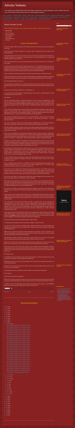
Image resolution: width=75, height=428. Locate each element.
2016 (7, 322)
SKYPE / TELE (9, 15)
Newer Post (7, 291)
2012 (7, 401)
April (8, 388)
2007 (7, 411)
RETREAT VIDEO (31, 15)
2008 (7, 409)
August (8, 380)
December (9, 323)
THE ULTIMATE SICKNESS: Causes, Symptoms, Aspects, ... (19, 325)
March (8, 389)
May (8, 386)
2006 (7, 413)
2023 (7, 308)
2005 (7, 415)
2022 (7, 310)
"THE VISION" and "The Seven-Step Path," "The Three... (18, 372)
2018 (7, 318)
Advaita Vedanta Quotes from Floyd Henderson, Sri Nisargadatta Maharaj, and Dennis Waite (64, 292)
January (8, 393)
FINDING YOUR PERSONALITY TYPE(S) (42, 15)
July (8, 382)
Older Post (52, 291)
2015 (7, 396)
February (9, 391)
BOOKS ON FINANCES (64, 17)
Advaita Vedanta (15, 5)
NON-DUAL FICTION (34, 17)
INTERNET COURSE (17, 15)
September (9, 378)
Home (4, 15)
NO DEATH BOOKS (16, 17)
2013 (7, 399)
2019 (7, 316)
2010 (7, 405)
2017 (7, 320)
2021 (7, 312)
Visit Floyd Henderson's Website (64, 289)
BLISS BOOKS (67, 15)
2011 (7, 403)
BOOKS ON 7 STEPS (25, 17)
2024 (7, 306)
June (8, 384)
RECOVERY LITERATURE (43, 17)
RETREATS (24, 15)
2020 (7, 314)
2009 (7, 407)
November (9, 374)
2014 (7, 398)
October (8, 376)
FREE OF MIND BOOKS (7, 17)
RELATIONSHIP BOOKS (54, 17)
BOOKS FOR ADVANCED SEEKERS (57, 15)
